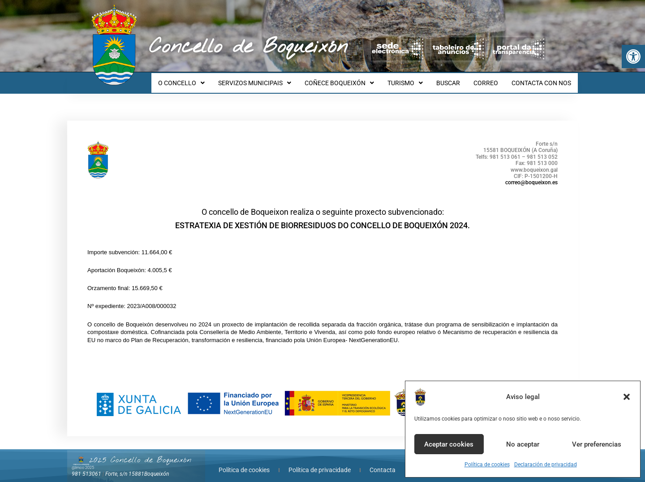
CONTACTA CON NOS (542, 79)
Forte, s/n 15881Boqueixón (137, 466)
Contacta (383, 461)
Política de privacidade (319, 461)
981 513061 (86, 466)
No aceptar (522, 444)
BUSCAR (455, 79)
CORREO (489, 79)
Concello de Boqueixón (248, 47)
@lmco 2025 (83, 459)
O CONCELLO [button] (199, 79)
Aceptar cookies (448, 444)
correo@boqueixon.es (531, 174)
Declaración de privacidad (545, 464)
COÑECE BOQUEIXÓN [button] (351, 79)
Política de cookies (487, 464)
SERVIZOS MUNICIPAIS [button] (269, 79)
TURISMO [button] (414, 79)
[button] (633, 56)
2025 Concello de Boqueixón (140, 452)
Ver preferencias (596, 444)
